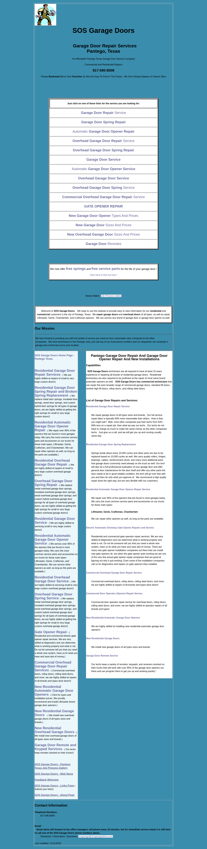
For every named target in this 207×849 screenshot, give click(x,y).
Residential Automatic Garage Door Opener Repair (53, 426)
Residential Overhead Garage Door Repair (52, 462)
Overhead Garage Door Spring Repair (53, 483)
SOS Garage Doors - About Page (54, 795)
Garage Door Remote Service (102, 655)
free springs (76, 269)
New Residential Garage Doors (103, 638)
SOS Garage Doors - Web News (54, 773)
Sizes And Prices (103, 225)
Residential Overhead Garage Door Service (52, 579)
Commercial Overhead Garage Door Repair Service (114, 573)
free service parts (105, 269)
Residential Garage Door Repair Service (108, 406)
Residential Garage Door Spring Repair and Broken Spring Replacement (56, 391)
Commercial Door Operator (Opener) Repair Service (114, 593)
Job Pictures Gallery (111, 296)
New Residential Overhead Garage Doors (54, 730)
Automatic (104, 131)
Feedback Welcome (47, 779)
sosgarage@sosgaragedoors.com (95, 836)
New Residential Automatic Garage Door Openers (113, 617)
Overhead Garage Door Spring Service (53, 596)
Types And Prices (103, 216)
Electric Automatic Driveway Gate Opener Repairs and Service (120, 527)
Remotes (103, 244)
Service (103, 113)
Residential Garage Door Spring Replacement (111, 444)
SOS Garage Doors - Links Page (54, 785)
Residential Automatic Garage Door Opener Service (53, 539)
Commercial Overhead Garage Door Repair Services (53, 666)
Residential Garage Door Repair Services (55, 372)
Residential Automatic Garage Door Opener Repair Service (118, 489)
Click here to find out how (103, 275)
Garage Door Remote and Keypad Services (55, 747)
